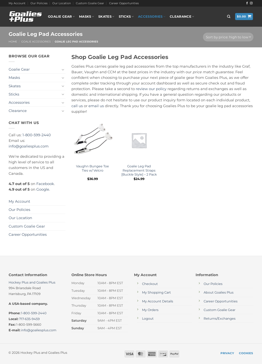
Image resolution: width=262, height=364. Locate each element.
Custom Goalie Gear (90, 3)
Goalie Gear (61, 17)
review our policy (151, 89)
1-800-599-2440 (36, 135)
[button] (228, 16)
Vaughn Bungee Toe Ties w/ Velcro (92, 168)
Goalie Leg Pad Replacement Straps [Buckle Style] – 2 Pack (139, 170)
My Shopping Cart (156, 292)
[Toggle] (63, 69)
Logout (148, 318)
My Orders (150, 310)
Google (42, 189)
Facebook (45, 184)
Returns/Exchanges (220, 318)
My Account (17, 3)
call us (77, 106)
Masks (86, 17)
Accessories (151, 17)
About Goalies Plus (219, 292)
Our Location (61, 3)
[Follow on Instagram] (251, 3)
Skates (106, 17)
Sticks (126, 17)
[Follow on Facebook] (247, 3)
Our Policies (39, 3)
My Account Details (157, 301)
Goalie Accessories (36, 41)
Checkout (150, 284)
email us (96, 106)
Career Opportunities (124, 3)
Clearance (182, 17)
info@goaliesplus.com (29, 146)
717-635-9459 (29, 319)
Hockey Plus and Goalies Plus (32, 282)
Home (13, 41)
